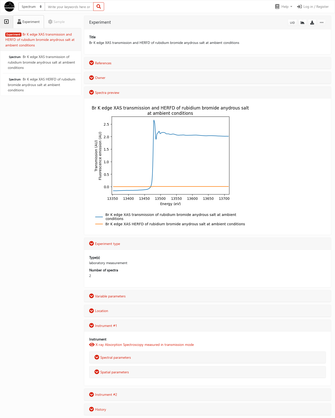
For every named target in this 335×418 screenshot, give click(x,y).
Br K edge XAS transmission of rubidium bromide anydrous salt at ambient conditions (41, 62)
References (100, 63)
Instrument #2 (103, 394)
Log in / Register (312, 6)
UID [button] (292, 22)
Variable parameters (107, 296)
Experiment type (104, 243)
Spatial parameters (111, 372)
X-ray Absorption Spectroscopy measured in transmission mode (141, 344)
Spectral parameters (112, 357)
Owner (97, 77)
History (97, 409)
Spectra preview (104, 92)
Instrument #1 (103, 325)
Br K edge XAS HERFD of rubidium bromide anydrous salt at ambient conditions (41, 84)
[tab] (6, 21)
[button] (283, 6)
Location (98, 310)
